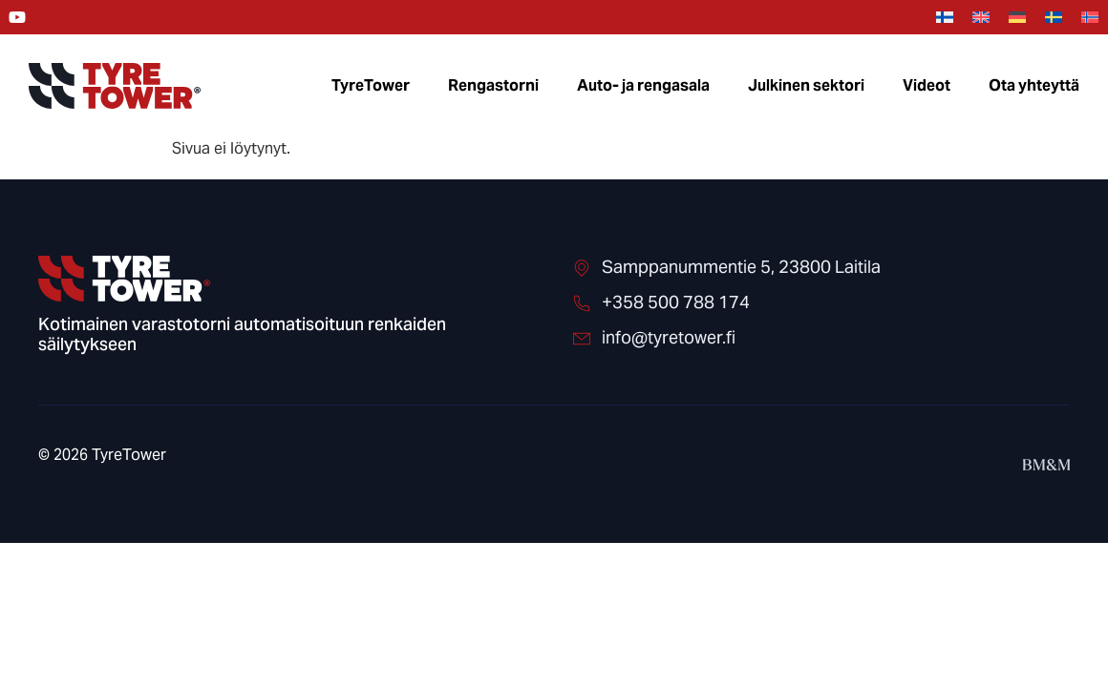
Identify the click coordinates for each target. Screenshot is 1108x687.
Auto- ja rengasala (643, 85)
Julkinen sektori (806, 85)
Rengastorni (493, 85)
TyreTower (370, 85)
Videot (926, 85)
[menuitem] (945, 18)
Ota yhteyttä (1034, 85)
